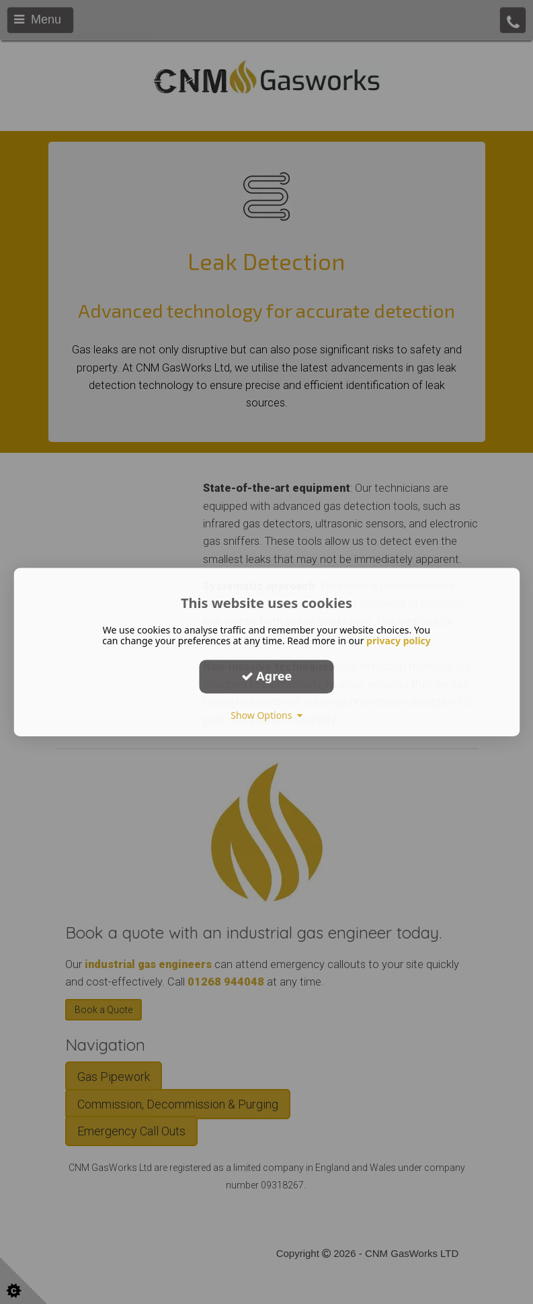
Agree (266, 676)
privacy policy (398, 640)
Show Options (266, 715)
